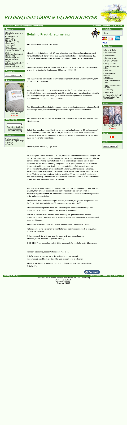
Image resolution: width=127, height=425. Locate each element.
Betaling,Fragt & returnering (32, 25)
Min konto (97, 25)
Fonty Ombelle (110, 50)
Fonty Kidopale (110, 64)
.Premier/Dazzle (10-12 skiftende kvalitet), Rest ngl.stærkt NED (112, 97)
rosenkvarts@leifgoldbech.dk (39, 194)
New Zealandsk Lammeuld (109, 74)
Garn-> (7, 38)
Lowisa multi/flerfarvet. (112, 125)
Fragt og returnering (12, 139)
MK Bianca (109, 78)
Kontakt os (9, 144)
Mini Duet (108, 71)
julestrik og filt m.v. (11, 49)
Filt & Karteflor (10, 36)
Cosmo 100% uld (111, 61)
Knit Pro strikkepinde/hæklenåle (13, 62)
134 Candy (109, 90)
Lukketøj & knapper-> (12, 51)
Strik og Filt (9, 40)
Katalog (17, 25)
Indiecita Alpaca (111, 58)
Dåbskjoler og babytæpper (10, 44)
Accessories (9, 65)
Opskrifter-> (9, 42)
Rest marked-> (10, 59)
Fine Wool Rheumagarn (14, 112)
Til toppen (8, 25)
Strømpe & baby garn (12, 66)
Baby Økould (109, 55)
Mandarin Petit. (110, 53)
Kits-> (7, 47)
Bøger (7, 52)
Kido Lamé (109, 92)
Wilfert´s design (10, 58)
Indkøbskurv (107, 25)
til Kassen (118, 25)
